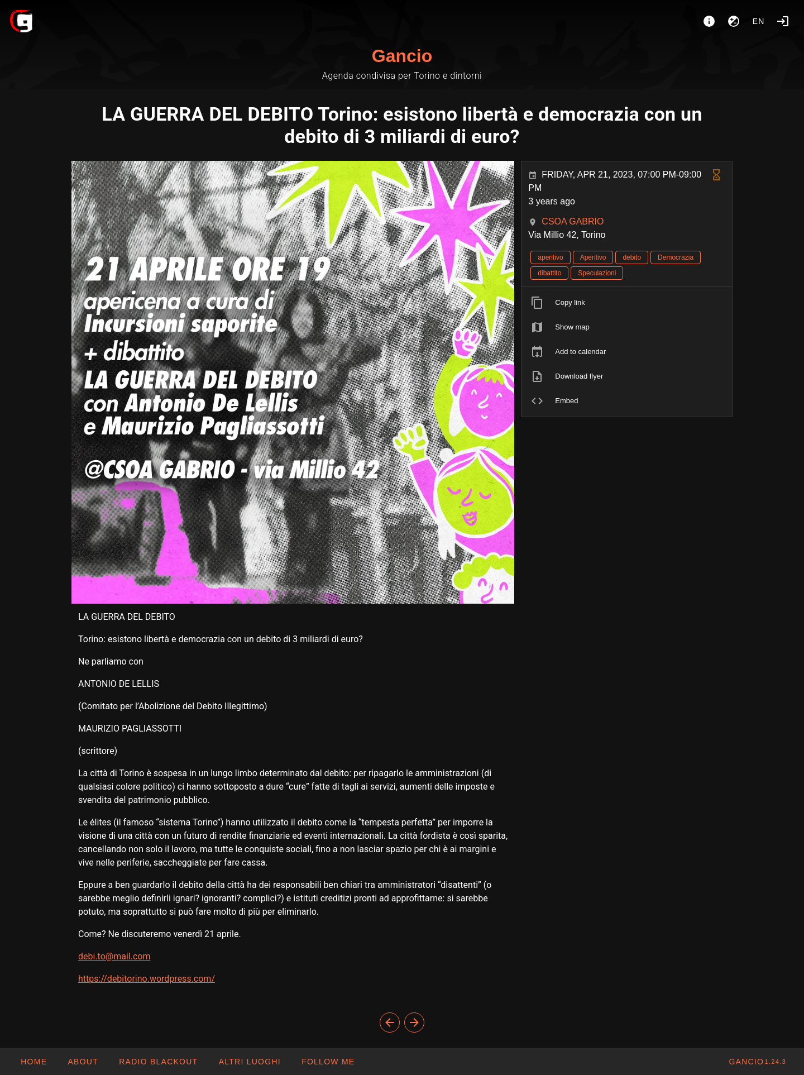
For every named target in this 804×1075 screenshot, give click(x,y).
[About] (709, 21)
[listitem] (627, 303)
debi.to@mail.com (114, 956)
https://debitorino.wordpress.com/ (146, 978)
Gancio (402, 56)
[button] (249, 1062)
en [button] (759, 21)
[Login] (782, 21)
